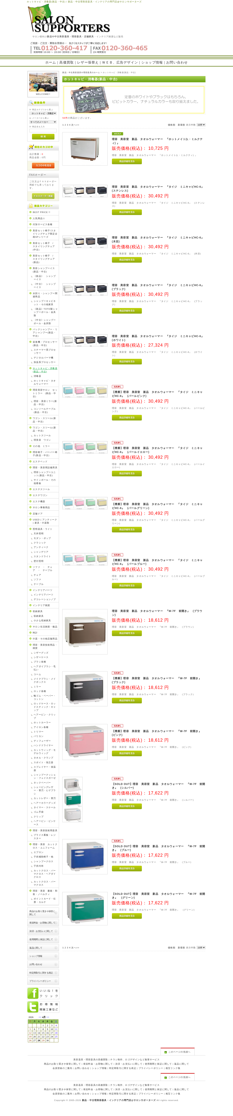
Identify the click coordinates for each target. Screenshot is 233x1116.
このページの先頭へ (178, 1052)
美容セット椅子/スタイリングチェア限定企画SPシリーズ (45, 233)
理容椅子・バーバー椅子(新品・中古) (45, 453)
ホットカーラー (42, 722)
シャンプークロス (43, 861)
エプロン (39, 852)
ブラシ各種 (40, 661)
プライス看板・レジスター (45, 836)
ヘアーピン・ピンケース (45, 822)
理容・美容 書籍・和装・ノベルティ (45, 892)
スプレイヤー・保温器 (45, 768)
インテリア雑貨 (41, 605)
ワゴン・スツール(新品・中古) (44, 420)
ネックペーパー (42, 782)
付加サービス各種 (42, 224)
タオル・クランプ (43, 757)
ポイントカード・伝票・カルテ (45, 900)
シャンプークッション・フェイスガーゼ (45, 776)
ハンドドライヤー (43, 745)
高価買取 (66, 62)
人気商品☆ (39, 218)
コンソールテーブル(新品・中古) (45, 410)
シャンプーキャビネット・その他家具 (45, 302)
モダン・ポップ (42, 538)
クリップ (39, 816)
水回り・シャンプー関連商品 (45, 295)
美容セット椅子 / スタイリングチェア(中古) (44, 246)
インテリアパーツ (42, 590)
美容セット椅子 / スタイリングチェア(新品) (44, 258)
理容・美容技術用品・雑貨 (45, 646)
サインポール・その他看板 (45, 481)
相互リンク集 (173, 1068)
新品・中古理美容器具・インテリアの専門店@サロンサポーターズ (119, 1100)
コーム (37, 674)
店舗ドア (38, 513)
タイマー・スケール (45, 807)
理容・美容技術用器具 (45, 830)
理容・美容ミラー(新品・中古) (45, 402)
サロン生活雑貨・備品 (45, 626)
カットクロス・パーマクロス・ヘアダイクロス (45, 873)
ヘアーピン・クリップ (45, 716)
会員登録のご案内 (62, 1068)
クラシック (40, 542)
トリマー (39, 731)
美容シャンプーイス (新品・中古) (45, 270)
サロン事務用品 (41, 507)
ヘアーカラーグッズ (45, 803)
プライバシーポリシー (40, 981)
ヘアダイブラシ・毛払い (45, 668)
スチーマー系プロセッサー (45, 351)
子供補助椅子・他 (43, 856)
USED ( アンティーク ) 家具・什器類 (45, 521)
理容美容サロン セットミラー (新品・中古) (45, 393)
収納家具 (38, 611)
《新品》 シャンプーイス (45, 277)
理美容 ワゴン (42, 440)
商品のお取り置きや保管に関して (42, 913)
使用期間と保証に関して (41, 939)
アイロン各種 (41, 727)
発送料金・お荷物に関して (42, 922)
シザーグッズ (41, 652)
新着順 (181, 125)
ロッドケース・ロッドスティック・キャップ (45, 706)
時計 (35, 632)
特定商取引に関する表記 (41, 972)
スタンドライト (42, 556)
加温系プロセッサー (45, 362)
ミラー (37, 686)
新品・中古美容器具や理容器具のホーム (81, 72)
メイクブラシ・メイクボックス (45, 680)
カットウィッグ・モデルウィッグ (45, 751)
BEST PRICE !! (41, 212)
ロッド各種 (40, 691)
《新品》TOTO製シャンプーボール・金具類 (46, 312)
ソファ (37, 579)
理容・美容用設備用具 (45, 467)
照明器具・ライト (42, 529)
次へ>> (75, 125)
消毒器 (37, 376)
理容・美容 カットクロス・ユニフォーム (45, 846)
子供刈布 (39, 866)
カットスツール (42, 435)
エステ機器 (39, 501)
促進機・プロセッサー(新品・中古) (45, 343)
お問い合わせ (177, 62)
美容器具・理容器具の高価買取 (90, 1059)
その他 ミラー (41, 446)
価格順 (171, 125)
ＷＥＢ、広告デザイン (120, 62)
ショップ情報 (152, 62)
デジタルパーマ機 (43, 357)
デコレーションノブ (45, 599)
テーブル (39, 584)
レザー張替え (88, 62)
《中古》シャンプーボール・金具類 (45, 321)
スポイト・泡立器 (43, 762)
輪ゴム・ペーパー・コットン (45, 697)
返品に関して (35, 948)
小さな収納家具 (42, 620)
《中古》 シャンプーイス (45, 285)
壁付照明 (39, 561)
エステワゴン (40, 495)
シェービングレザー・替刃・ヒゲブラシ (45, 790)
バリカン (39, 736)
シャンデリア (41, 552)
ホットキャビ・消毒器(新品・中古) (45, 370)
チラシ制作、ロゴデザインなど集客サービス (134, 1059)
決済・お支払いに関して (41, 931)
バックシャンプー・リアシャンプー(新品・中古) (45, 332)
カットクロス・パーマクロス (45, 883)
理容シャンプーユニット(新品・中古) (45, 474)
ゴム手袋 (39, 812)
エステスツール (41, 489)
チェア (37, 575)
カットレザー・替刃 (45, 798)
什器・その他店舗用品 (45, 638)
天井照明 (39, 533)
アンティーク (41, 547)
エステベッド (40, 461)
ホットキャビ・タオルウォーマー (45, 382)
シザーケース (41, 657)
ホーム (50, 62)
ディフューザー (42, 741)
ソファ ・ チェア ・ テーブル (42, 568)
